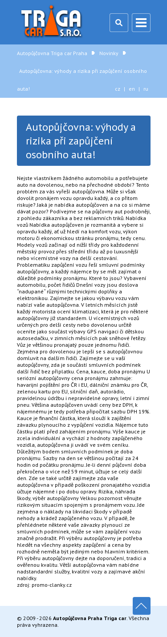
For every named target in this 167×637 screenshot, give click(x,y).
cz (117, 88)
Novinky (108, 53)
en (132, 88)
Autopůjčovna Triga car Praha (52, 22)
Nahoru (142, 606)
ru (145, 88)
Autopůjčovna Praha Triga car (89, 618)
